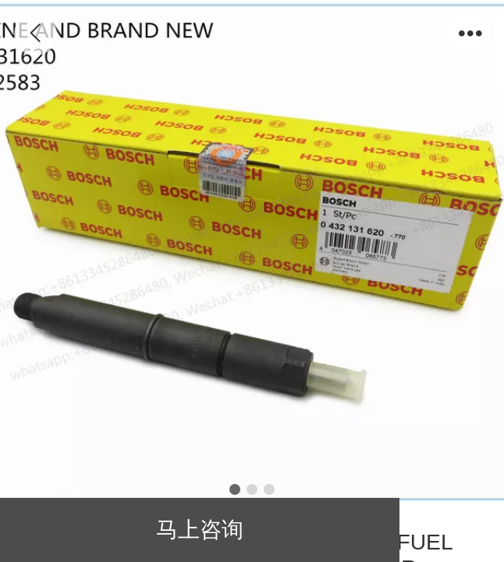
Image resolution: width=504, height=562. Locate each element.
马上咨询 (199, 529)
